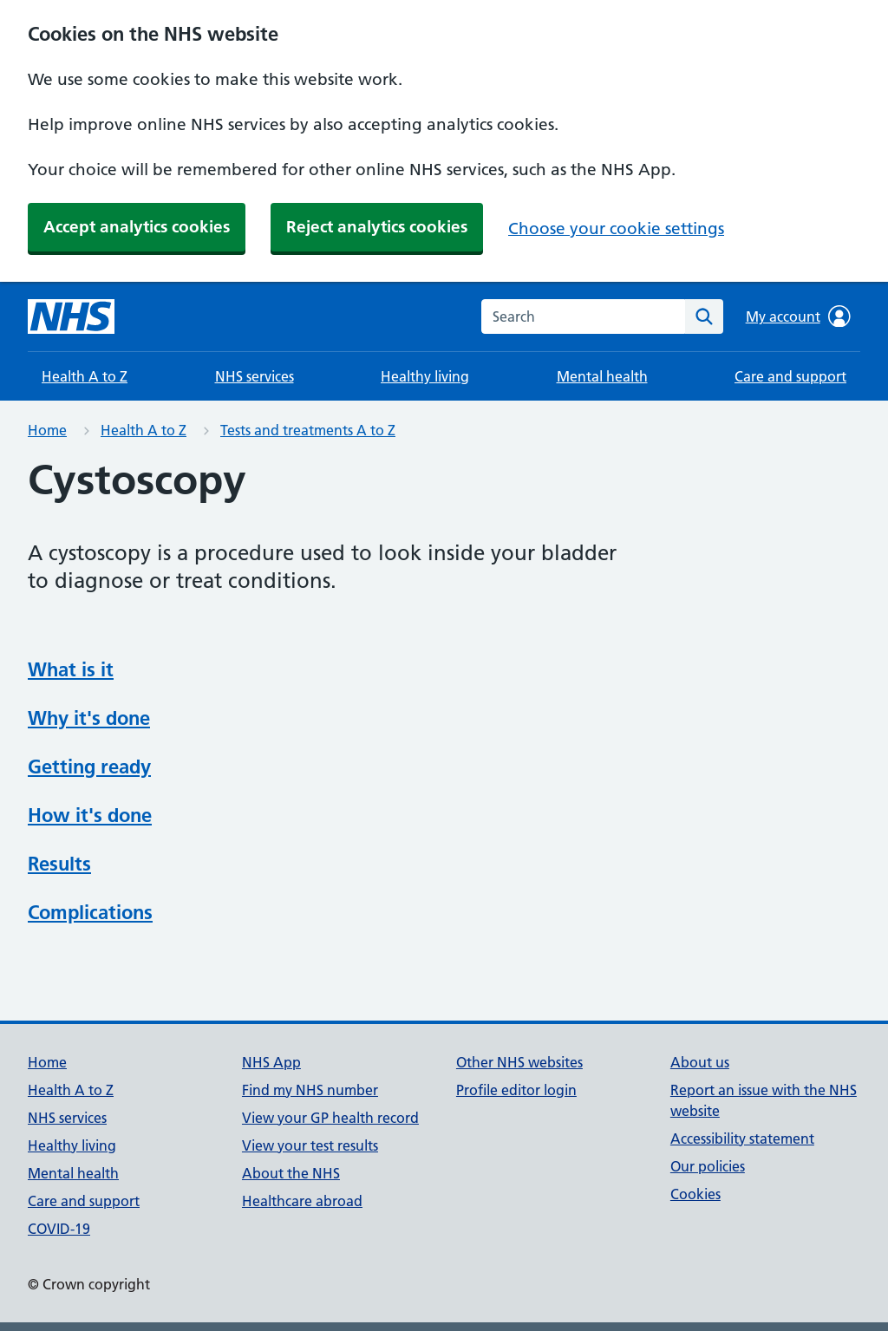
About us (699, 1062)
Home (47, 430)
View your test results (310, 1145)
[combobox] (583, 316)
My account (798, 316)
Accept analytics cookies (136, 227)
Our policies (707, 1166)
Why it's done (89, 718)
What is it (71, 669)
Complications (90, 912)
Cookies (695, 1194)
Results (59, 863)
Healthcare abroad (302, 1201)
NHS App (271, 1062)
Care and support (790, 376)
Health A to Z (84, 376)
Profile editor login (516, 1090)
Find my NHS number (310, 1090)
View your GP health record (330, 1117)
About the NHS (291, 1173)
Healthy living (425, 376)
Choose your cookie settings (616, 228)
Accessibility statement (742, 1138)
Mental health (602, 376)
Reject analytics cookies (376, 227)
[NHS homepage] (71, 316)
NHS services (254, 376)
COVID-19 (59, 1228)
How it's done (90, 815)
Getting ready (89, 766)
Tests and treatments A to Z (307, 430)
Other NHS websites (519, 1062)
